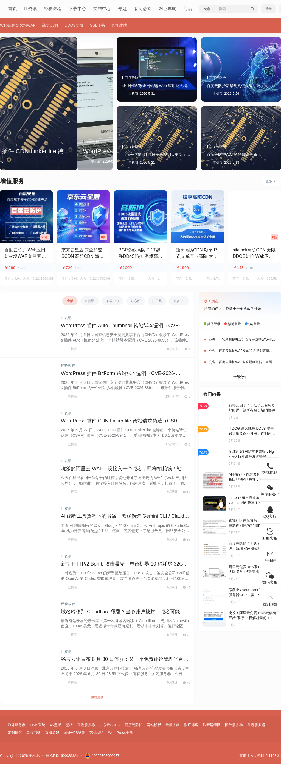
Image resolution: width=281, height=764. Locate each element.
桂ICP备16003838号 (62, 756)
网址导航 (167, 8)
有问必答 (142, 8)
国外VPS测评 (74, 733)
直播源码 (52, 733)
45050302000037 (102, 756)
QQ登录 (254, 324)
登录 (268, 9)
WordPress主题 (120, 733)
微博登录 (234, 324)
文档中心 (102, 8)
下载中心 (77, 8)
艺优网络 (96, 733)
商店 (187, 8)
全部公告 (239, 377)
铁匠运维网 (212, 725)
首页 (12, 8)
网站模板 (154, 725)
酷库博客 (191, 725)
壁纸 (69, 725)
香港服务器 (86, 725)
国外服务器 (234, 725)
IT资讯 (30, 8)
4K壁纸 (55, 725)
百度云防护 (133, 725)
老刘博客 (15, 733)
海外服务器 (17, 725)
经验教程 (52, 8)
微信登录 (213, 324)
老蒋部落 (33, 733)
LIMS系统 (37, 725)
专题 (122, 8)
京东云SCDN (109, 725)
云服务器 (172, 725)
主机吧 (34, 756)
